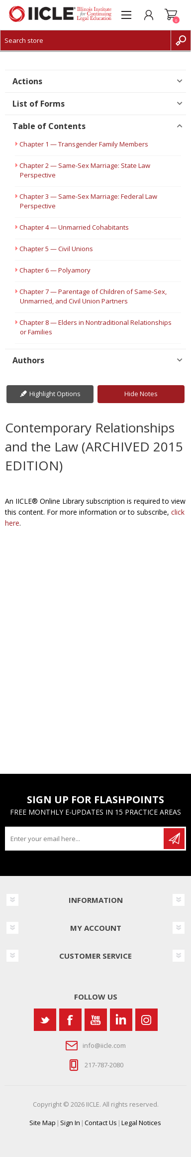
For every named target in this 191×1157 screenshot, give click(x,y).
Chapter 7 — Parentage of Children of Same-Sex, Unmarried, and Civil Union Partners (93, 296)
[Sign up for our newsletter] (85, 838)
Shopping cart (171, 15)
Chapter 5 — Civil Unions (56, 248)
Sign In (70, 1122)
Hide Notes (141, 393)
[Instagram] (146, 1020)
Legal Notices (141, 1122)
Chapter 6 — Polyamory (55, 270)
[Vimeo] (121, 1020)
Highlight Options (55, 393)
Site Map (42, 1122)
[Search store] (85, 40)
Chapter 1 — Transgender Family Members (83, 144)
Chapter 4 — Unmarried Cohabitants (74, 227)
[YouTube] (96, 1020)
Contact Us (101, 1122)
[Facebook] (70, 1020)
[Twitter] (45, 1020)
